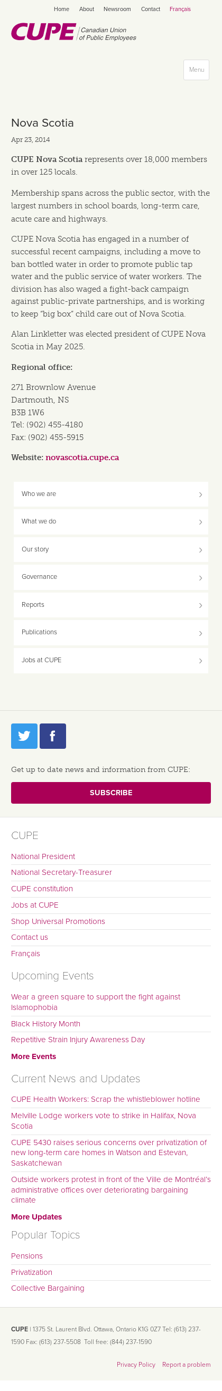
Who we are (39, 494)
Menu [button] (199, 72)
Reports (33, 605)
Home (61, 9)
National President (43, 856)
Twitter (24, 736)
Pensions (27, 1256)
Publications (39, 632)
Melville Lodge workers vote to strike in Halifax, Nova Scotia (103, 1121)
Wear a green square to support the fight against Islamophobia (95, 1002)
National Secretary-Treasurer (61, 872)
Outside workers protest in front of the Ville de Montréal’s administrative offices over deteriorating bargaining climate (111, 1190)
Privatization (31, 1272)
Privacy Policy (136, 1364)
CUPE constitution (42, 888)
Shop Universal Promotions (58, 921)
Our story (35, 549)
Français (180, 9)
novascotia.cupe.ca (82, 457)
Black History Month (45, 1023)
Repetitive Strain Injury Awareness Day (78, 1039)
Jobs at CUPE (41, 660)
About (86, 9)
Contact (150, 9)
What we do (39, 521)
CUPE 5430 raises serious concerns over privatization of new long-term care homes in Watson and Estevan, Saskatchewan (109, 1153)
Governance (39, 577)
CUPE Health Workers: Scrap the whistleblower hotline (105, 1099)
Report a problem (186, 1364)
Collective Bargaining (48, 1288)
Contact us (29, 937)
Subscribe (111, 792)
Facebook (53, 736)
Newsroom (117, 9)
